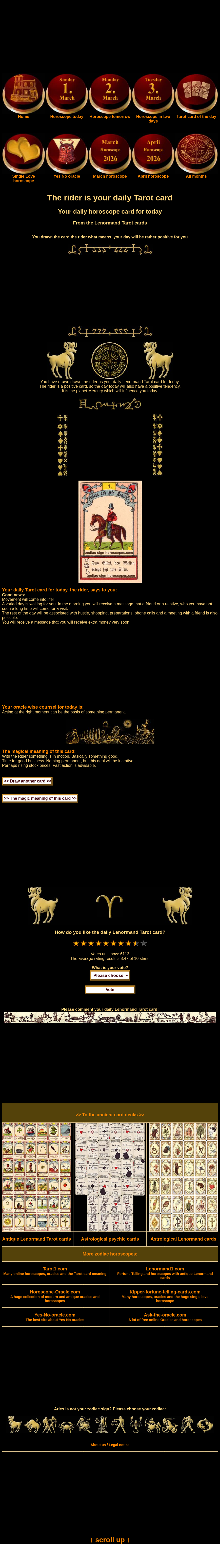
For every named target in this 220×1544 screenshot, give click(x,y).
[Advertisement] (110, 37)
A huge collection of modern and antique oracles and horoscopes (55, 1296)
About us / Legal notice (109, 1445)
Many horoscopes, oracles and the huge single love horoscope (165, 1296)
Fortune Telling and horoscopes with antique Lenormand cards (165, 1273)
